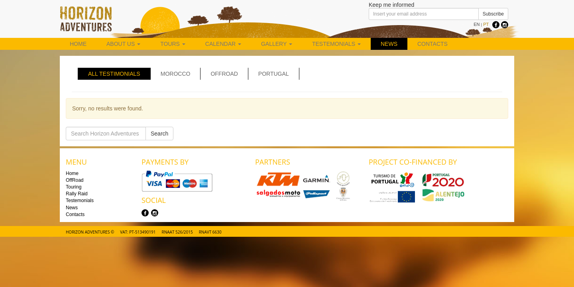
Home (78, 44)
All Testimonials (114, 74)
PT (486, 24)
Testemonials (336, 44)
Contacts (432, 44)
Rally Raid (77, 194)
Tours (172, 44)
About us (123, 44)
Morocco (176, 74)
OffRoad (74, 180)
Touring (73, 187)
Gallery (276, 44)
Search (159, 133)
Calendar (223, 44)
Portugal (273, 74)
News (389, 44)
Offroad (224, 74)
